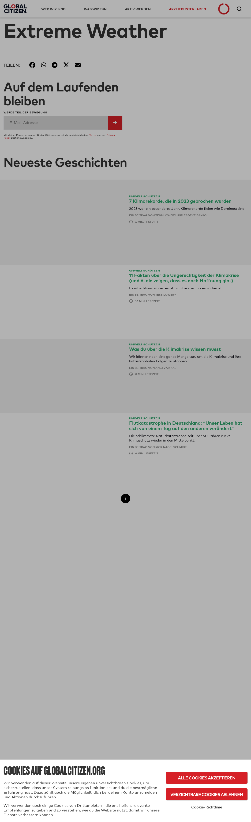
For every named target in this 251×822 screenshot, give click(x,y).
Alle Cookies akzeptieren (206, 778)
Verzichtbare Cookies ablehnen (206, 794)
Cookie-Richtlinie (206, 807)
